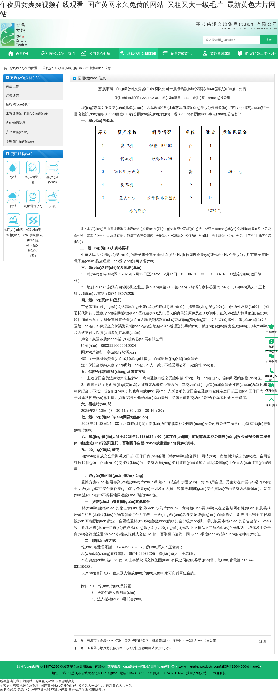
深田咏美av (97, 690)
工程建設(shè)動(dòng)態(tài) (27, 113)
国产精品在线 (78, 690)
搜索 (268, 40)
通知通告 (12, 95)
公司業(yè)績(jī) (97, 53)
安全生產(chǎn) (17, 132)
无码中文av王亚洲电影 (33, 690)
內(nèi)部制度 (15, 122)
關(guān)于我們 (58, 53)
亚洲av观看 (59, 690)
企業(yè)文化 (177, 53)
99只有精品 (8, 690)
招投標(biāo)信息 (98, 68)
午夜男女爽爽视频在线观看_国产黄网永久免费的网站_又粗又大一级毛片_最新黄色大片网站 (66, 685)
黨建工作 (12, 86)
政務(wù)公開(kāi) (137, 53)
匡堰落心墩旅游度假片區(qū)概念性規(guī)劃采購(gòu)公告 (129, 648)
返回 (262, 641)
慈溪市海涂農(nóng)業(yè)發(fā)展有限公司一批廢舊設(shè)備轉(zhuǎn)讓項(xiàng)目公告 (151, 640)
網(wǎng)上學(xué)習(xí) (257, 54)
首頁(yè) (19, 53)
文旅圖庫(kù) (216, 53)
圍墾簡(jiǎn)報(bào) (20, 141)
